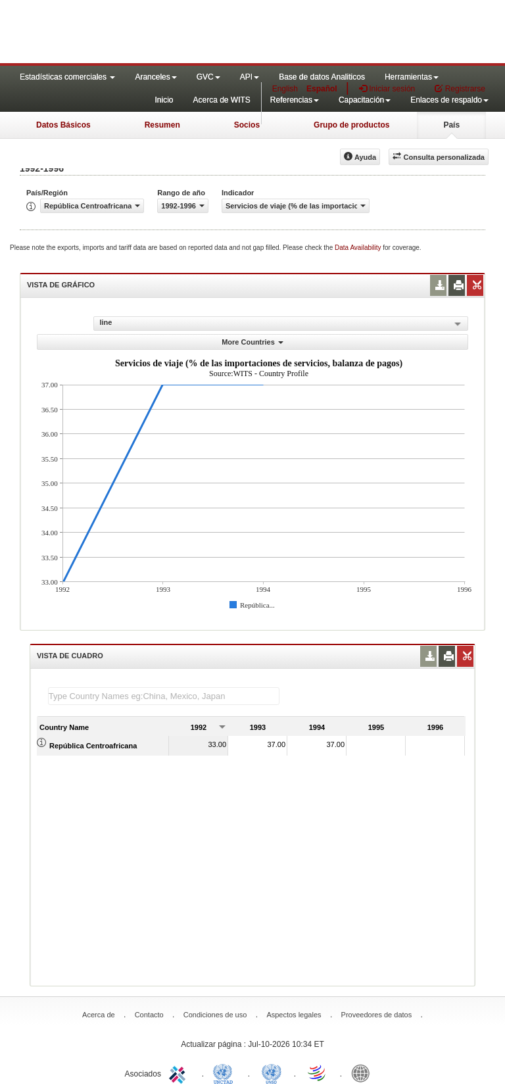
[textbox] (163, 696)
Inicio (164, 100)
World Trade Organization (317, 1072)
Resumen (162, 125)
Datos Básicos (63, 125)
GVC (208, 77)
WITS (131, 33)
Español (321, 88)
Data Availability (359, 247)
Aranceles (155, 77)
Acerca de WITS (221, 100)
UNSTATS (271, 1072)
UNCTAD (225, 1072)
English (285, 88)
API (249, 77)
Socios (247, 125)
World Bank (363, 1072)
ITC (179, 1072)
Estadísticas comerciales (67, 77)
